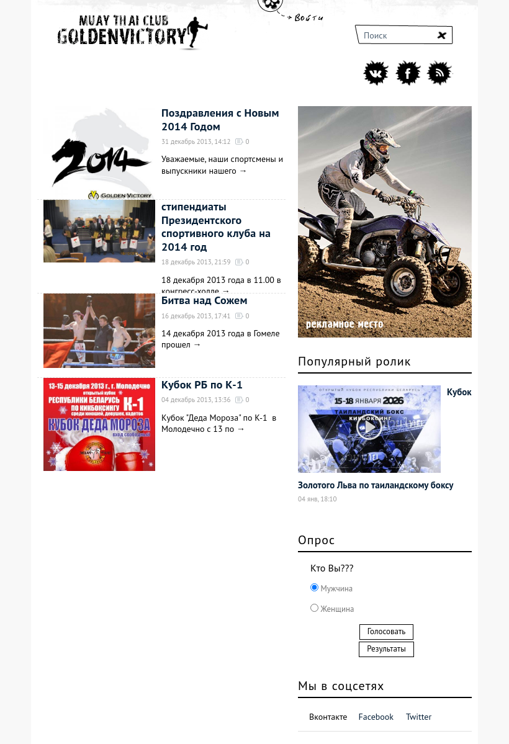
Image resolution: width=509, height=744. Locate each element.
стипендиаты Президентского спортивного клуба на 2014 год (216, 226)
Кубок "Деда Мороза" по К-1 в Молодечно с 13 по (218, 423)
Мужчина (335, 588)
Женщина (336, 609)
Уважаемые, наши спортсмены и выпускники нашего (222, 164)
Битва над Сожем (204, 300)
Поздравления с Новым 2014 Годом (220, 119)
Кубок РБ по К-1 (202, 384)
